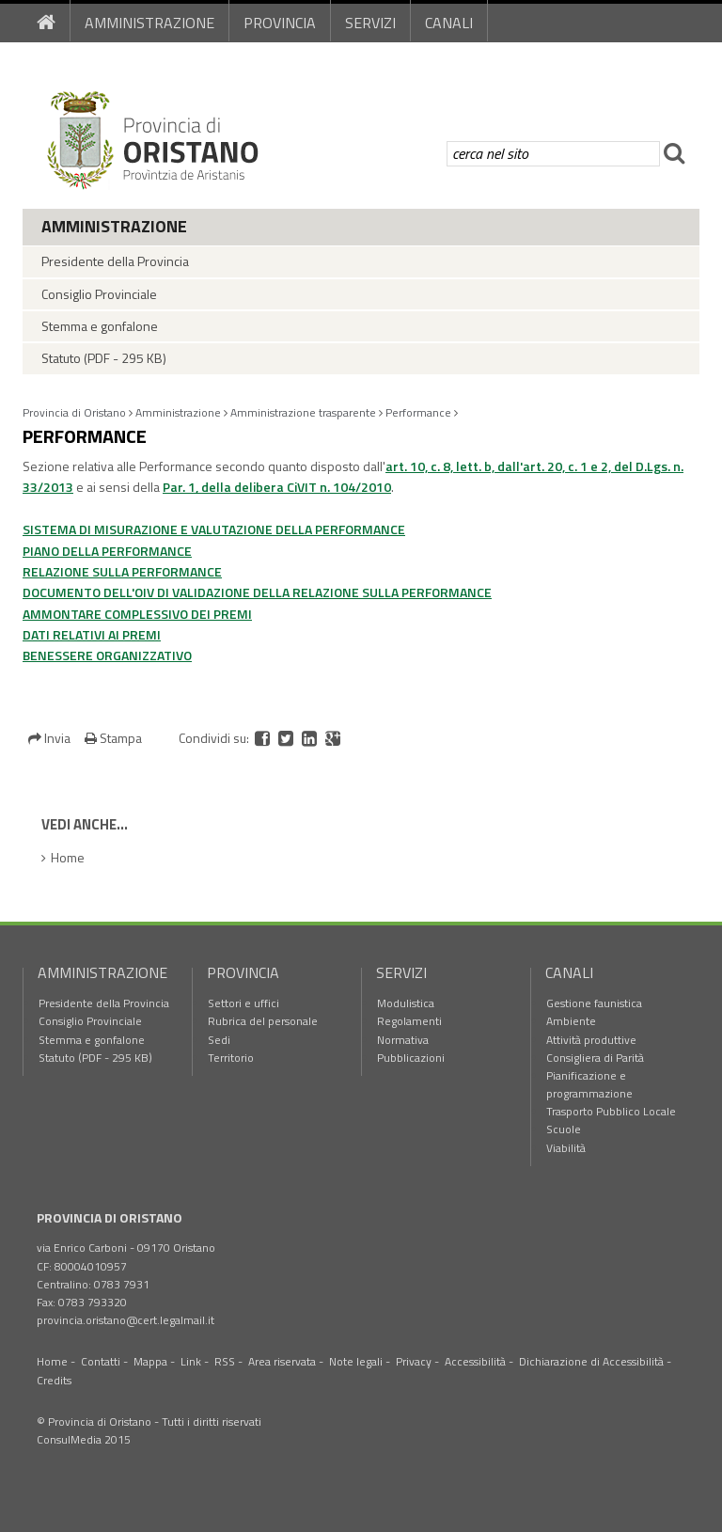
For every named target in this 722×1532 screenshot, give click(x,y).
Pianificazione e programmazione (589, 1084)
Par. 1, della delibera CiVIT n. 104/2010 (277, 487)
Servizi (370, 22)
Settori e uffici (243, 1003)
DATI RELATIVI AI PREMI (92, 634)
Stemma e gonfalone (99, 326)
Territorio (231, 1057)
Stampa (113, 738)
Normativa (403, 1040)
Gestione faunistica (594, 1003)
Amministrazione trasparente (303, 412)
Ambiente (571, 1021)
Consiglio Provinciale (99, 294)
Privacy (414, 1361)
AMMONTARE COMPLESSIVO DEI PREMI (137, 614)
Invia (50, 738)
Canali (449, 22)
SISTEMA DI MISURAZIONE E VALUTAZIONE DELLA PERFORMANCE (214, 529)
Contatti (100, 1361)
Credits (54, 1380)
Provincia (279, 22)
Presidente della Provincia (115, 261)
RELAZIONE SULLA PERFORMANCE (122, 571)
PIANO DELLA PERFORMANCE (107, 551)
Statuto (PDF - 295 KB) (103, 358)
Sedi (219, 1040)
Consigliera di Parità (595, 1057)
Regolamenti (409, 1021)
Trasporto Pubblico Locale (611, 1111)
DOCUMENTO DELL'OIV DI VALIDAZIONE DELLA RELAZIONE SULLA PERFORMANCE (257, 592)
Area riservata (282, 1361)
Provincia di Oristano (74, 412)
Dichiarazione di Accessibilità (591, 1361)
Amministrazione (149, 22)
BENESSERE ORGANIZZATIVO (107, 655)
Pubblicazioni (411, 1057)
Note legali (356, 1361)
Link (190, 1361)
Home (68, 857)
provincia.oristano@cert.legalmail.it (125, 1320)
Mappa (150, 1361)
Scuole (563, 1129)
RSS (224, 1361)
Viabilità (566, 1148)
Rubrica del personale (263, 1021)
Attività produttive (591, 1040)
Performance (418, 412)
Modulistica (405, 1003)
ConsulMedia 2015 (84, 1439)
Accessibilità (475, 1361)
